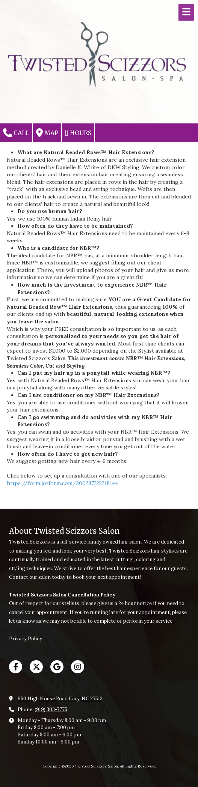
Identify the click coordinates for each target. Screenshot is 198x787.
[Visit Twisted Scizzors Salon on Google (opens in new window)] (56, 666)
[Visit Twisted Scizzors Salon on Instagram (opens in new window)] (77, 666)
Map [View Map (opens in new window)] (47, 132)
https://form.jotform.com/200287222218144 (62, 483)
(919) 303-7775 (51, 709)
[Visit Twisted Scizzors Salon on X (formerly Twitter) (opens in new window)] (36, 666)
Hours (78, 132)
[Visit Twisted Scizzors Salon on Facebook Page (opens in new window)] (15, 666)
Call (16, 132)
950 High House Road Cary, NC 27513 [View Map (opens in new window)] (60, 698)
